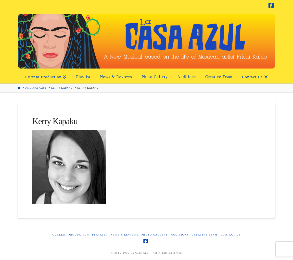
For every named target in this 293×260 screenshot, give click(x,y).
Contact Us (230, 234)
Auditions (180, 234)
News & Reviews (125, 234)
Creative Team (204, 234)
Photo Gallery (154, 234)
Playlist (99, 234)
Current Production (70, 234)
